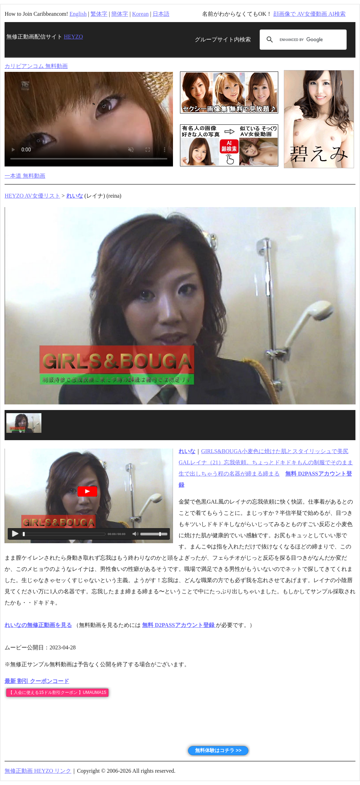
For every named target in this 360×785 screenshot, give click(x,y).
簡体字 (119, 14)
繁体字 (99, 14)
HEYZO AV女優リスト (32, 196)
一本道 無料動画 (25, 176)
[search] (302, 39)
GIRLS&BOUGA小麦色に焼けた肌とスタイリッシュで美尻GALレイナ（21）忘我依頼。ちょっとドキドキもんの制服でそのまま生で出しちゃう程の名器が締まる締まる (266, 462)
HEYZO (73, 37)
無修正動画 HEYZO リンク (38, 771)
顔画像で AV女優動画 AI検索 (309, 14)
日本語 (161, 14)
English (78, 14)
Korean (140, 14)
